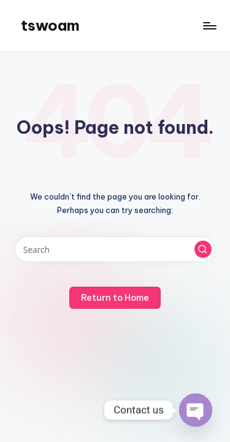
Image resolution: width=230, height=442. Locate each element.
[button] (203, 249)
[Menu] (209, 25)
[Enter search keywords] (115, 249)
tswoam (50, 25)
